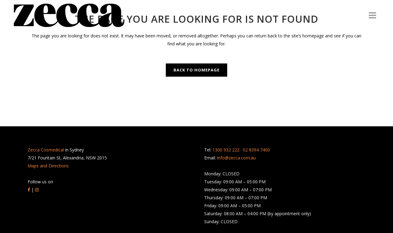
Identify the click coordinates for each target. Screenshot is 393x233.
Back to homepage (196, 70)
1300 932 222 (225, 150)
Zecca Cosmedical (46, 150)
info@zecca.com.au (236, 158)
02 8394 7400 (256, 150)
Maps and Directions (48, 166)
